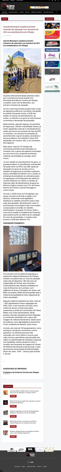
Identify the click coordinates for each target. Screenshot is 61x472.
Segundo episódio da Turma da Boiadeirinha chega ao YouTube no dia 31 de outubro (24, 412)
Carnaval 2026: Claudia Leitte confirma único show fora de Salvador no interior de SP (24, 392)
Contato (45, 466)
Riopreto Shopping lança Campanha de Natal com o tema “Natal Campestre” (24, 432)
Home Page (4, 12)
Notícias (27, 12)
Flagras (22, 12)
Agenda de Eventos (13, 12)
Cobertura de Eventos (36, 12)
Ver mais (13, 396)
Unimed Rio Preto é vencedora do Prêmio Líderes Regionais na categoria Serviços (23, 422)
